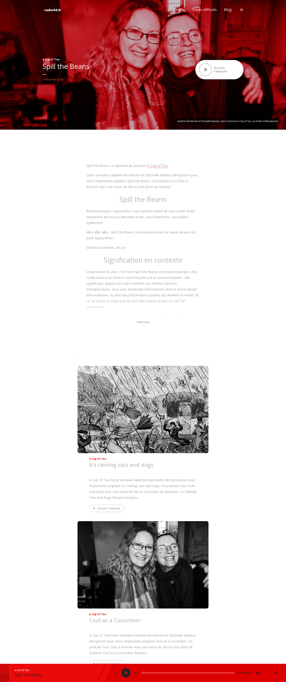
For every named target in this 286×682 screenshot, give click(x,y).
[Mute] (257, 672)
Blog (228, 9)
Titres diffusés (204, 9)
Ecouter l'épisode (106, 508)
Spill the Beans (29, 674)
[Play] (125, 672)
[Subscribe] (276, 672)
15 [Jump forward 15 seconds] (135, 673)
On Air (179, 9)
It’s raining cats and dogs (121, 464)
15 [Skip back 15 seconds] (116, 673)
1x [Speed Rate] (266, 672)
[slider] (187, 672)
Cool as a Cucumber (114, 620)
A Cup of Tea (50, 59)
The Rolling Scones (105, 471)
